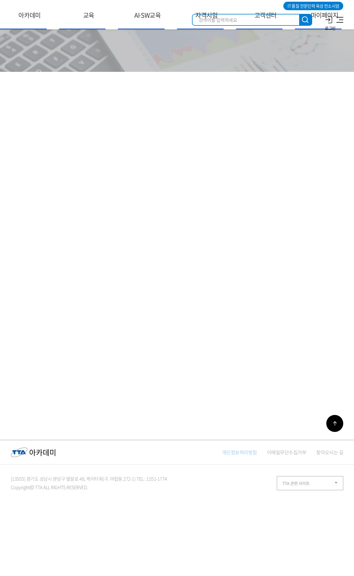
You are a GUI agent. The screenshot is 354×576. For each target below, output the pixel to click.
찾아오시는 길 (329, 508)
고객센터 (173, 82)
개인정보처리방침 (239, 508)
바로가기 (334, 480)
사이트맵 (339, 20)
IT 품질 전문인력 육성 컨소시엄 (313, 6)
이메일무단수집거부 (286, 508)
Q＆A (193, 82)
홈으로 (160, 82)
